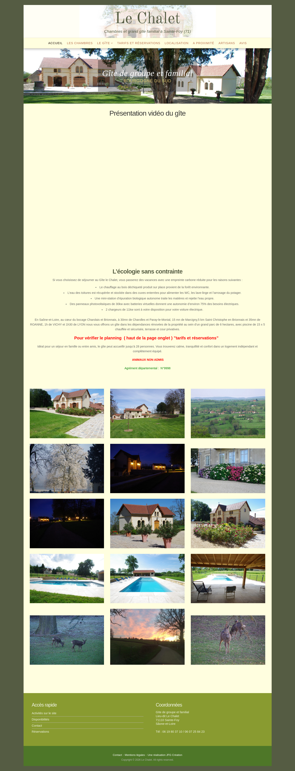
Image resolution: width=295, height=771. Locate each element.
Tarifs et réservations (138, 43)
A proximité (203, 43)
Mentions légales (135, 754)
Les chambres (80, 43)
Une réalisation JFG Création (165, 754)
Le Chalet (147, 19)
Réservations (40, 731)
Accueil (55, 43)
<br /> (147, 189)
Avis (243, 43)
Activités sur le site (44, 713)
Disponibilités (40, 719)
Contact (37, 725)
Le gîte (103, 43)
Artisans (227, 43)
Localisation (177, 43)
